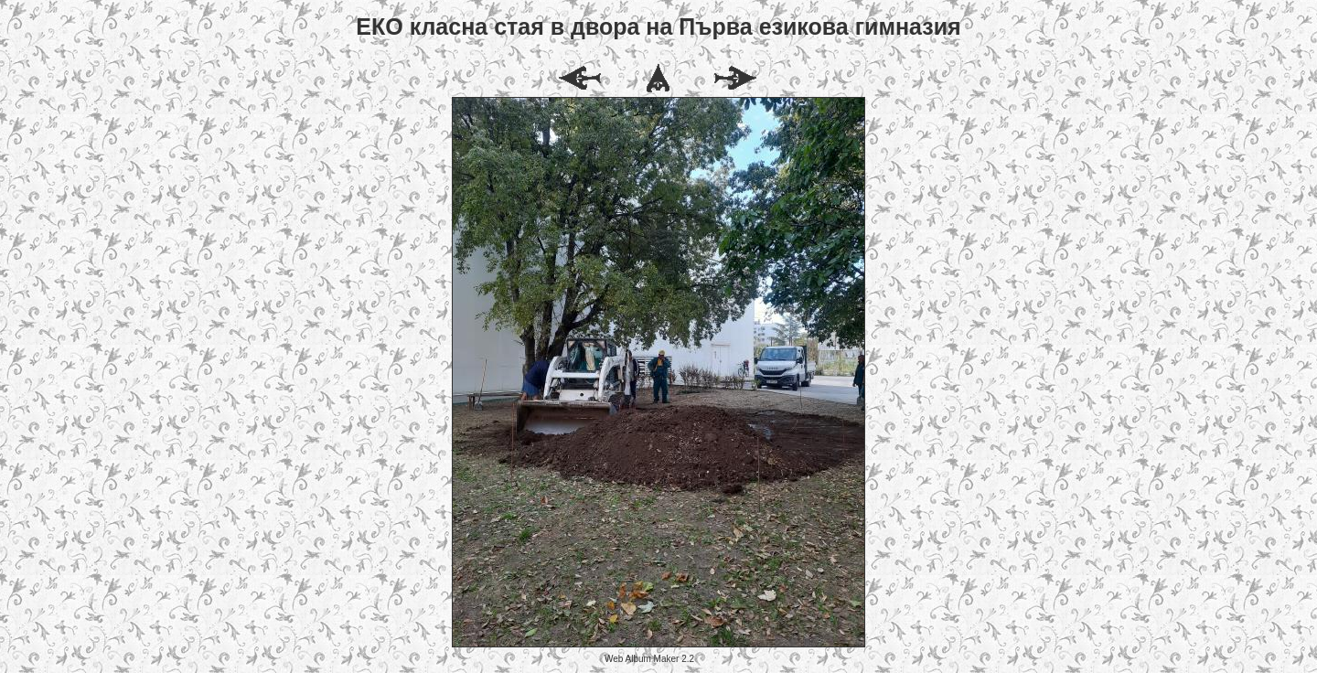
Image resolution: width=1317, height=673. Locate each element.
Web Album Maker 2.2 (649, 659)
